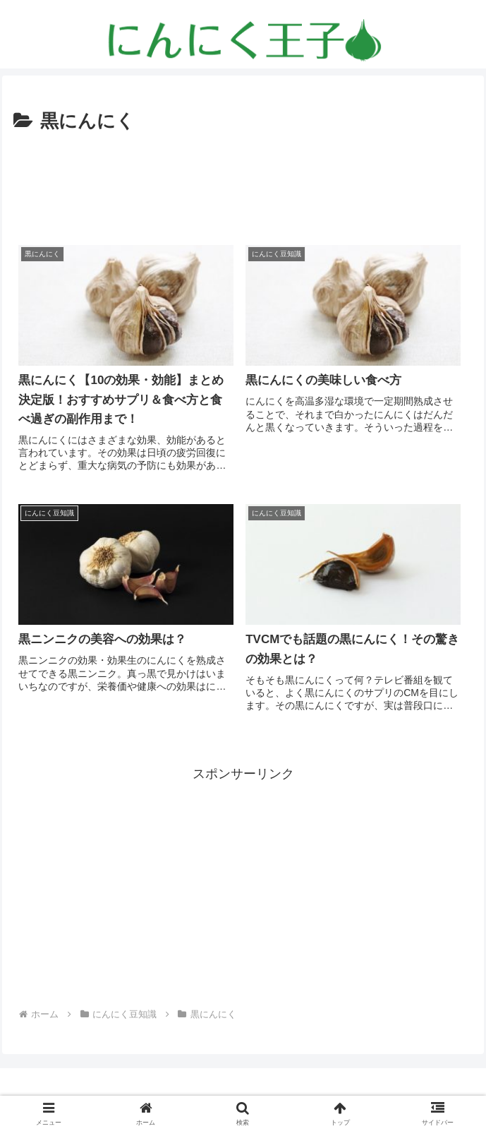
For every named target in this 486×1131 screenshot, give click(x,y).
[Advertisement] (243, 180)
